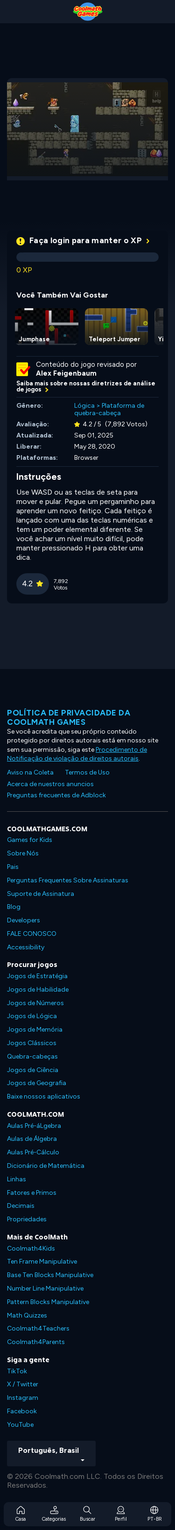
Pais (13, 867)
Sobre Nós (23, 853)
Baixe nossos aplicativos (43, 1096)
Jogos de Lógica (32, 1016)
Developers (23, 920)
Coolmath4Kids (31, 1248)
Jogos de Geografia (36, 1083)
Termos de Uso (87, 772)
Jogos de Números (35, 1003)
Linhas (16, 1179)
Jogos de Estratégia (37, 976)
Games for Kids (29, 840)
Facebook (22, 1411)
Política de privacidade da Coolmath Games (68, 717)
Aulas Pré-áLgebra (34, 1126)
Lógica (84, 406)
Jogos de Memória (35, 1029)
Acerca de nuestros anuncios (50, 784)
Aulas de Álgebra (32, 1139)
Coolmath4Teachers (38, 1328)
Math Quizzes (27, 1315)
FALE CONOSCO (31, 934)
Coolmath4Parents (36, 1342)
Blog (14, 907)
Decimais (21, 1206)
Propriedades (27, 1219)
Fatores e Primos (31, 1193)
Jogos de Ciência (32, 1070)
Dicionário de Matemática (45, 1166)
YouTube (20, 1425)
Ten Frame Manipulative (42, 1261)
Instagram (22, 1398)
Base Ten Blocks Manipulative (50, 1275)
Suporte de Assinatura (40, 894)
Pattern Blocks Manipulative (48, 1302)
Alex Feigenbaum (66, 373)
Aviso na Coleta (30, 772)
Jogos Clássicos (31, 1043)
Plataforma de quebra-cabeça (109, 409)
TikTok (17, 1371)
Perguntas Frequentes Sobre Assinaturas (67, 880)
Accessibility (25, 947)
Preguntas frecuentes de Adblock (56, 795)
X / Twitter (22, 1384)
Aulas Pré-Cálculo (33, 1152)
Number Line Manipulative (45, 1288)
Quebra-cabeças (32, 1056)
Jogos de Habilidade (38, 990)
